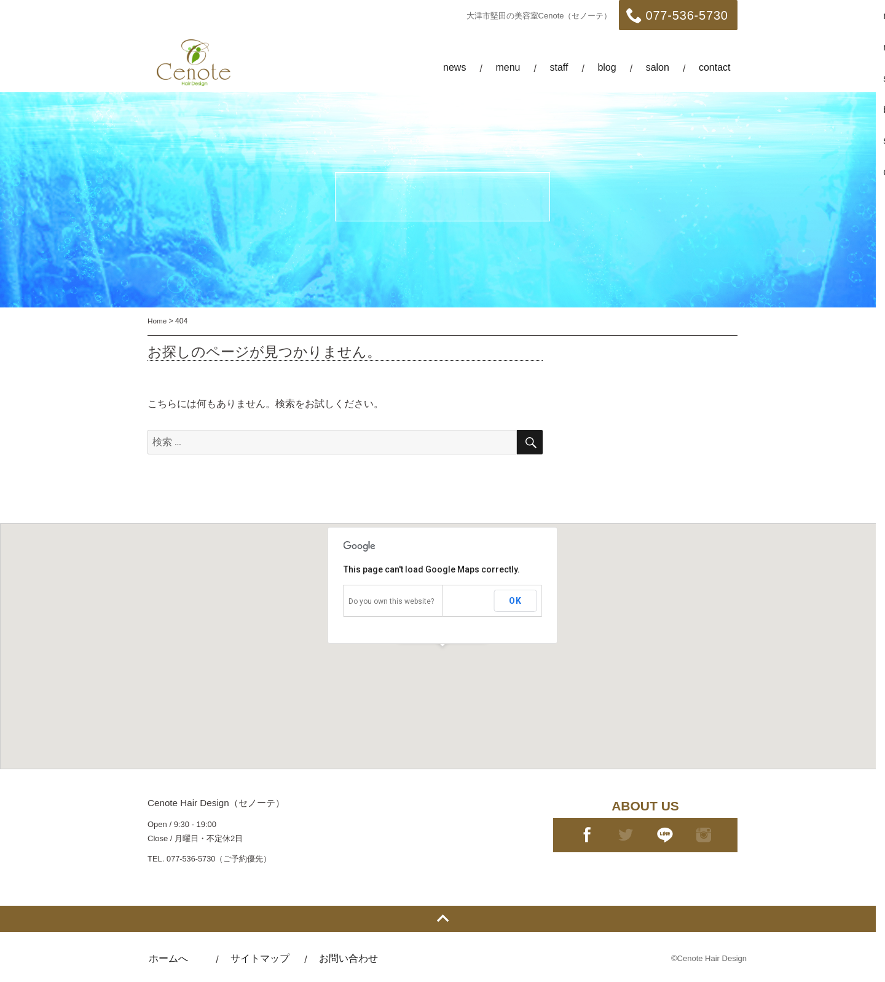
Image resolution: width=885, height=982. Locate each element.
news (454, 67)
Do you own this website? (391, 601)
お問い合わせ (355, 958)
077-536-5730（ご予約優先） (219, 858)
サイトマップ (264, 958)
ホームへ (169, 958)
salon (657, 67)
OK (515, 601)
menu (507, 67)
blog (606, 67)
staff (558, 67)
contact (715, 67)
